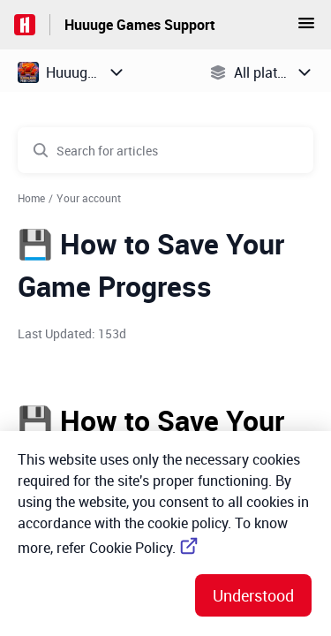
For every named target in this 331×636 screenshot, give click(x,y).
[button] (306, 28)
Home (31, 198)
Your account (88, 198)
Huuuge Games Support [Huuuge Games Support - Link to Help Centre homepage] (139, 24)
